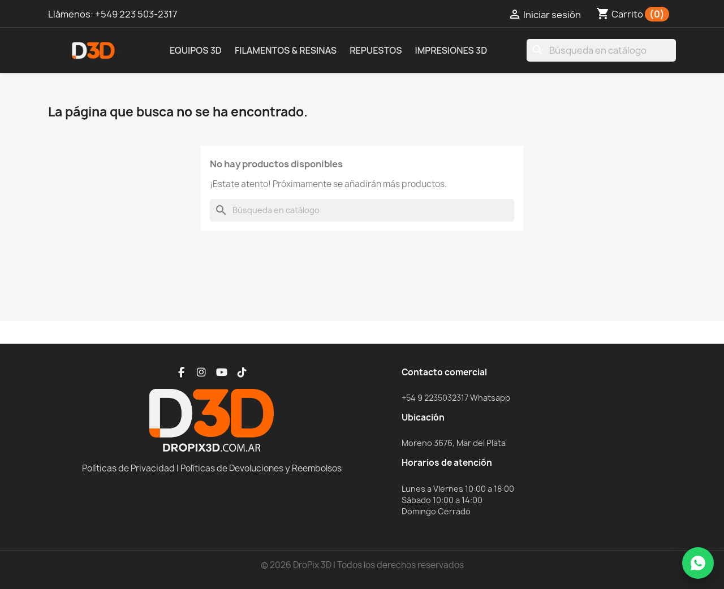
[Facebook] (181, 372)
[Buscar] (601, 50)
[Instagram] (201, 372)
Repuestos (376, 50)
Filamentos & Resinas (286, 50)
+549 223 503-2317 (136, 14)
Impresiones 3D (451, 50)
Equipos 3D (196, 50)
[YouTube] (222, 372)
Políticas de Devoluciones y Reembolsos (261, 468)
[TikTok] (242, 372)
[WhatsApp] (698, 563)
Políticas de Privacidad (128, 468)
